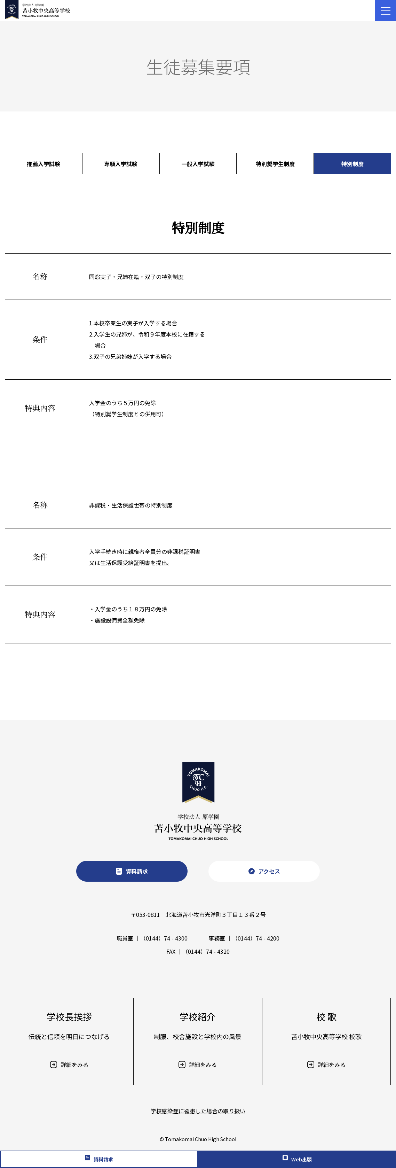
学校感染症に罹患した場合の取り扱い (198, 1111)
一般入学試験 (198, 164)
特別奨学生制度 (275, 164)
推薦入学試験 (43, 164)
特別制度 (352, 164)
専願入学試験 (120, 164)
